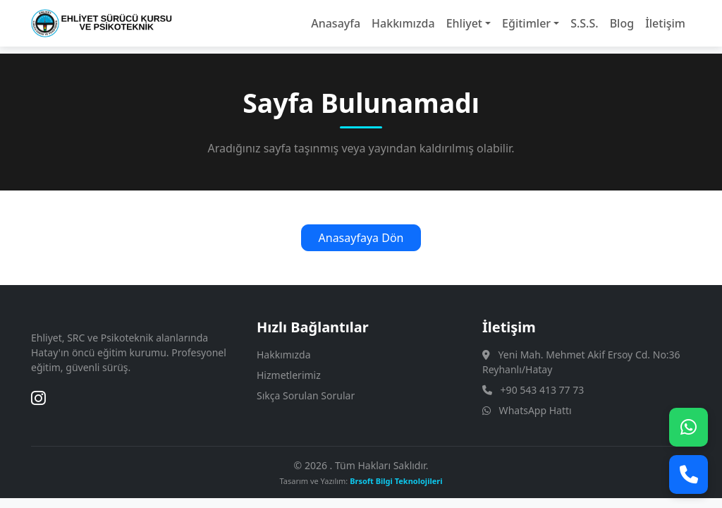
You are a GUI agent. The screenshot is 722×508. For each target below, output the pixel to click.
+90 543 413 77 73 (543, 390)
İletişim (665, 23)
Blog (622, 23)
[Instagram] (38, 398)
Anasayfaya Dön (361, 238)
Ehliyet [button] (464, 23)
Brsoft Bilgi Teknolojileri (396, 481)
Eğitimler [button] (526, 23)
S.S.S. (584, 23)
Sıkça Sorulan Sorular (306, 395)
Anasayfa (335, 23)
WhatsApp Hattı (535, 410)
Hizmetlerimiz (289, 375)
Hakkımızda (403, 23)
